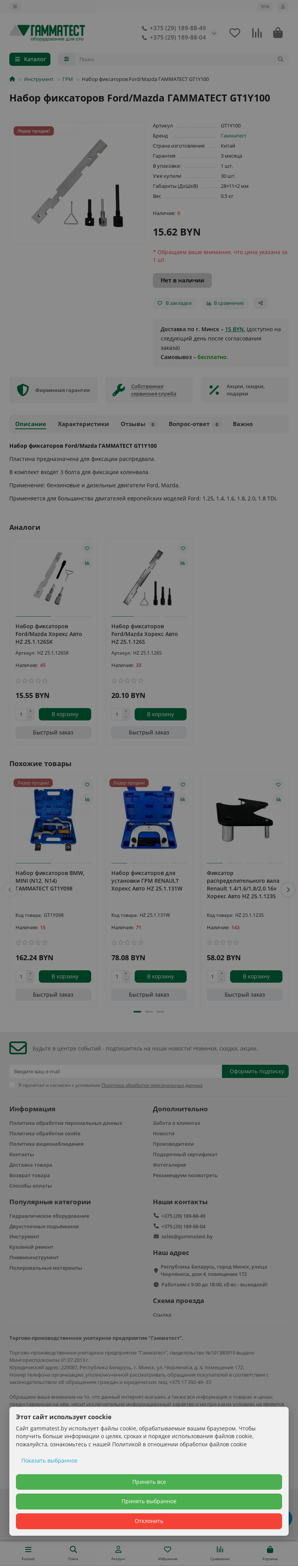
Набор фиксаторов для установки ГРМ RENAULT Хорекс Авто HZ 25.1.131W (146, 880)
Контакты (21, 1154)
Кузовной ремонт (31, 1246)
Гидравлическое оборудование (49, 1215)
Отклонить (149, 1521)
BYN (265, 6)
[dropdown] (15, 6)
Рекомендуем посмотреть (185, 1175)
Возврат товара (29, 1175)
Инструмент (39, 79)
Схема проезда (178, 1300)
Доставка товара (30, 1164)
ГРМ (67, 79)
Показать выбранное (49, 1460)
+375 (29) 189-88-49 (172, 28)
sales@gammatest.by (187, 1236)
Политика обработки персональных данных (65, 1122)
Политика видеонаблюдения (46, 1143)
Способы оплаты (30, 1185)
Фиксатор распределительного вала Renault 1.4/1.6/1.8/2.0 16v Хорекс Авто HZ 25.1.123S (243, 884)
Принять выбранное (149, 1501)
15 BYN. (235, 329)
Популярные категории (50, 1201)
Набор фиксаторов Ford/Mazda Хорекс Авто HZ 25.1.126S (144, 633)
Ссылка (162, 1314)
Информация (32, 1108)
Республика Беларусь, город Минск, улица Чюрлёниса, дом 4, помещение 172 (214, 1270)
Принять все (149, 1481)
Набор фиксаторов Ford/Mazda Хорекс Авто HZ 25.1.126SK (49, 633)
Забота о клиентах (176, 1122)
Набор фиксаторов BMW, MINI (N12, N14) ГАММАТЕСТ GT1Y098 (50, 880)
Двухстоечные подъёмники (44, 1226)
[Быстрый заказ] (53, 732)
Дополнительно (180, 1108)
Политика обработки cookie (44, 1133)
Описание (30, 424)
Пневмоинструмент (34, 1257)
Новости (164, 1133)
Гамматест (233, 135)
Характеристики (83, 424)
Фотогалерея (169, 1164)
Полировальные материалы (45, 1267)
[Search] (182, 59)
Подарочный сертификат (185, 1154)
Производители (173, 1143)
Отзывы (139, 424)
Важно (243, 424)
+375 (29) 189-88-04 (172, 37)
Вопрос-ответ (195, 424)
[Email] (115, 1071)
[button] (10, 889)
